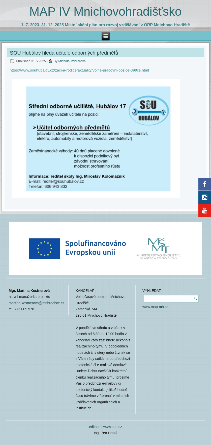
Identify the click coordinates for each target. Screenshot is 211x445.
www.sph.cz (112, 427)
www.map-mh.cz (155, 307)
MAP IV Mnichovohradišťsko (105, 11)
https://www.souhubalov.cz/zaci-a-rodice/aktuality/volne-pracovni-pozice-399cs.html (79, 70)
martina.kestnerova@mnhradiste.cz (36, 303)
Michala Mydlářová (71, 61)
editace (94, 427)
